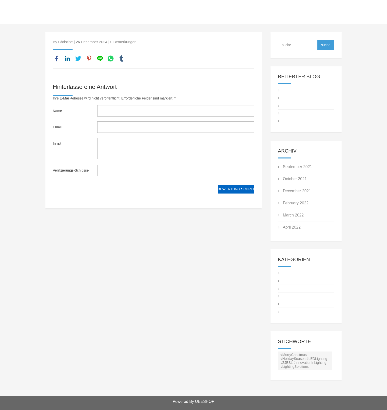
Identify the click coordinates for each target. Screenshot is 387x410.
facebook (56, 58)
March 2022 (293, 215)
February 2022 (296, 203)
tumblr (121, 58)
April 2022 (292, 227)
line (100, 58)
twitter (78, 58)
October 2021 (295, 179)
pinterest (89, 58)
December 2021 (297, 191)
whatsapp (110, 58)
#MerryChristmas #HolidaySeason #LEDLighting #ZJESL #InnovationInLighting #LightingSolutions (303, 361)
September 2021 (297, 167)
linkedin (67, 58)
